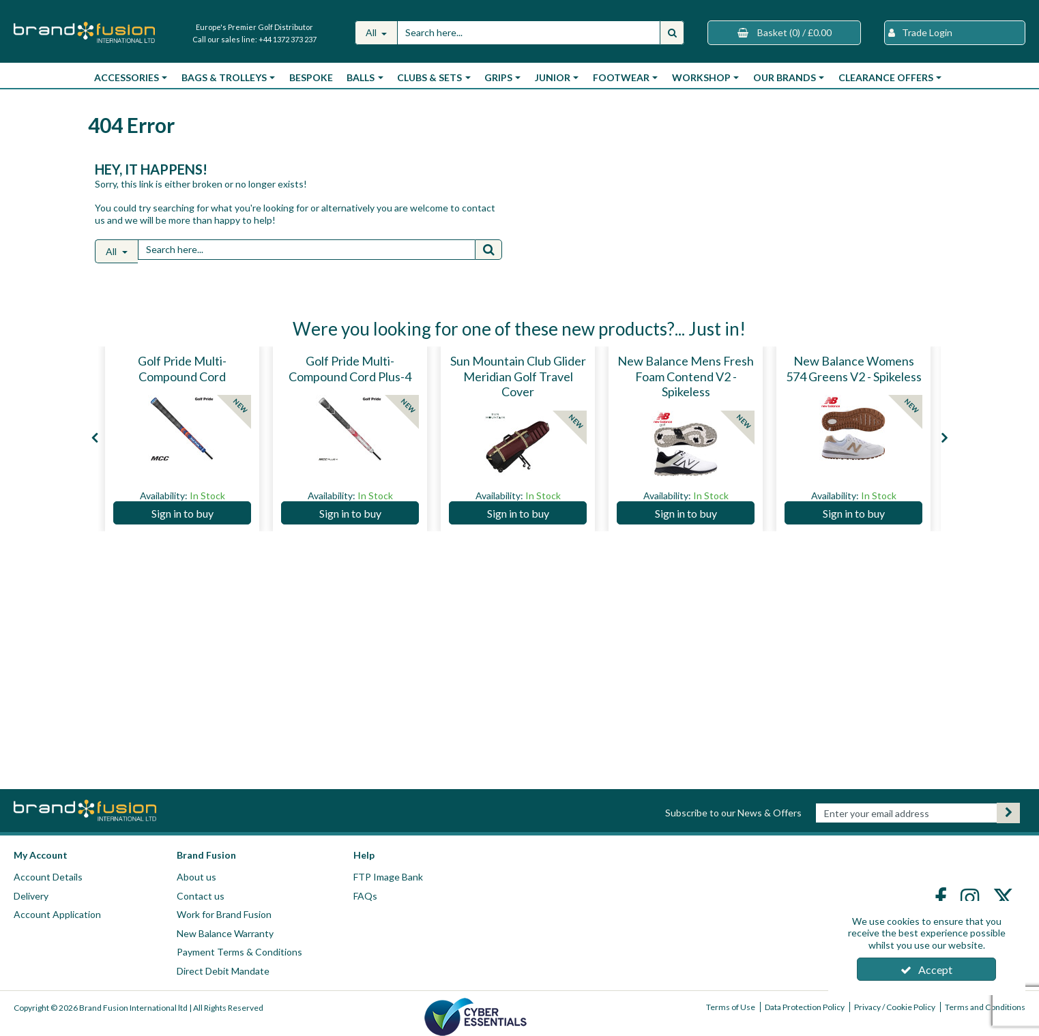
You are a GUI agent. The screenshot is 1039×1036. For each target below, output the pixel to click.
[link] (942, 897)
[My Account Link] (955, 32)
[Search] (528, 32)
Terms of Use (730, 1007)
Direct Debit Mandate (223, 971)
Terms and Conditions (985, 1007)
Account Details (48, 877)
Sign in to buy (182, 513)
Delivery (31, 896)
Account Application (57, 914)
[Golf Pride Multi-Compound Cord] (182, 377)
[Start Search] (672, 32)
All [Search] (372, 32)
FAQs (365, 896)
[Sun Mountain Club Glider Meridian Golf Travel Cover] (518, 392)
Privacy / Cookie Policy (894, 1007)
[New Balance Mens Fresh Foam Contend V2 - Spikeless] (686, 392)
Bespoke (311, 77)
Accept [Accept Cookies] (926, 969)
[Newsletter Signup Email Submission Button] (1008, 813)
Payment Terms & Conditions (239, 952)
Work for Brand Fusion (224, 914)
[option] (182, 438)
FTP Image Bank (388, 877)
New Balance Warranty (225, 933)
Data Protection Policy (805, 1007)
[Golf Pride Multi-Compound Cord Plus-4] (350, 377)
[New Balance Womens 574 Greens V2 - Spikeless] (853, 377)
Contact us (200, 896)
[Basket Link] (784, 32)
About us (196, 877)
